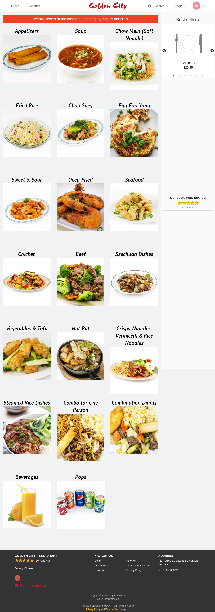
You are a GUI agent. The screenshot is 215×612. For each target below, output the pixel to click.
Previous (164, 51)
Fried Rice (27, 105)
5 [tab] (197, 76)
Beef (81, 254)
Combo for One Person (80, 406)
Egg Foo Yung (134, 105)
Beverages (26, 477)
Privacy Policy (134, 570)
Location (34, 6)
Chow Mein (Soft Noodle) (134, 35)
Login (178, 6)
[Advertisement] (186, 137)
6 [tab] (202, 76)
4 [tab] (191, 76)
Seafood (134, 179)
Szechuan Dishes (134, 254)
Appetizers (27, 31)
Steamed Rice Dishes (26, 402)
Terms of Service (113, 609)
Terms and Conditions (138, 565)
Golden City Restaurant (36, 555)
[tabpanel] (188, 51)
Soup (80, 31)
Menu (97, 560)
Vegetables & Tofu (26, 328)
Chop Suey (81, 105)
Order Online (15, 8)
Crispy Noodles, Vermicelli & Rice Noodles (134, 335)
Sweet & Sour (26, 179)
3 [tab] (185, 76)
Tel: (168, 570)
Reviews (131, 560)
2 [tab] (179, 76)
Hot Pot (80, 328)
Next (212, 51)
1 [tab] (174, 76)
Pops (80, 477)
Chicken (27, 254)
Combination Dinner (134, 402)
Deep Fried (80, 179)
